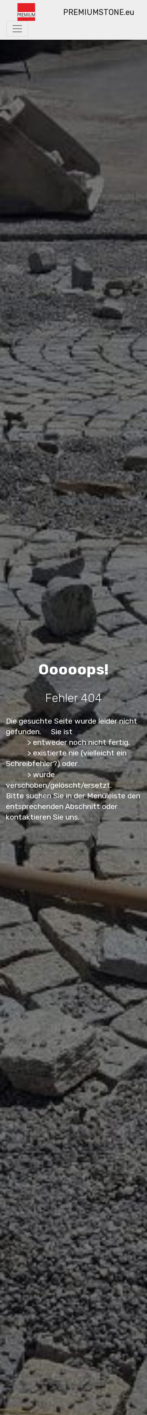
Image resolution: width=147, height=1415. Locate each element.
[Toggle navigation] (17, 29)
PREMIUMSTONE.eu (98, 12)
